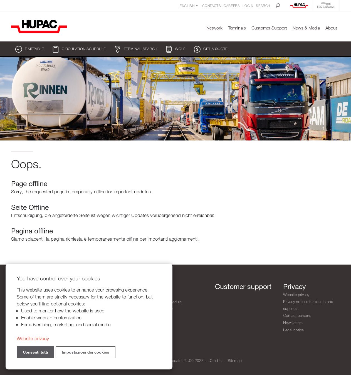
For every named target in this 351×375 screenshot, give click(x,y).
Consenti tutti (35, 352)
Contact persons (297, 315)
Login (248, 5)
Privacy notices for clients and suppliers (308, 305)
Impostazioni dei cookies (85, 352)
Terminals (237, 28)
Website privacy (296, 294)
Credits (216, 360)
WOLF (175, 49)
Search (263, 5)
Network (214, 28)
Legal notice (293, 329)
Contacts (211, 5)
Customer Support (269, 28)
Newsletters (293, 322)
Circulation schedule (79, 49)
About (331, 28)
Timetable (29, 49)
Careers (232, 5)
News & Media (306, 28)
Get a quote (211, 49)
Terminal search (135, 49)
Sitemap (235, 360)
